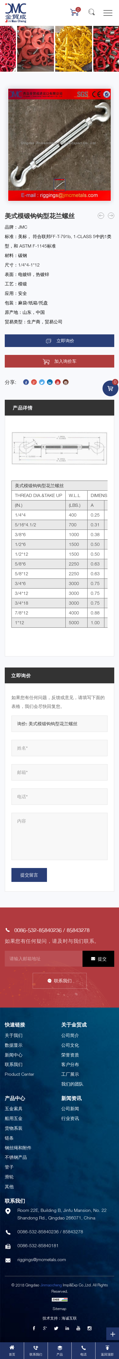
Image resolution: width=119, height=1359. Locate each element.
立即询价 (65, 340)
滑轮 (9, 1176)
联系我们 (63, 980)
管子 (9, 1167)
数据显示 (14, 1045)
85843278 (78, 930)
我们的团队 (72, 1084)
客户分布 (70, 1064)
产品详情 (22, 407)
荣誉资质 (70, 1054)
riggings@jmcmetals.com (41, 1259)
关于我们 (14, 1035)
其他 (9, 1186)
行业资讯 (70, 1118)
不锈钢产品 (16, 1157)
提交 (102, 958)
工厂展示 (70, 1074)
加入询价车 (65, 361)
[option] (59, 145)
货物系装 (14, 1128)
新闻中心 (14, 1054)
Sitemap (59, 1308)
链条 (9, 1137)
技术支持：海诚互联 (60, 1318)
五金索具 (14, 1108)
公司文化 (70, 1045)
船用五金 (14, 1118)
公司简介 (70, 1035)
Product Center (19, 1074)
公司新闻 (70, 1108)
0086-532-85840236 (38, 930)
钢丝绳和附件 (18, 1147)
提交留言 (29, 874)
